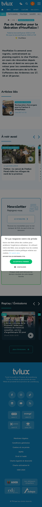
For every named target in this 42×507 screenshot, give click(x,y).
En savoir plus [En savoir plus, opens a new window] (14, 253)
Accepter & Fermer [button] (21, 262)
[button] (21, 256)
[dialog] (21, 253)
